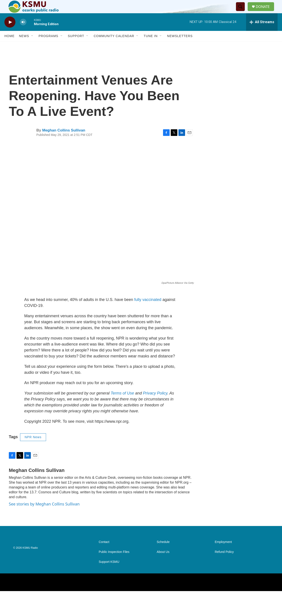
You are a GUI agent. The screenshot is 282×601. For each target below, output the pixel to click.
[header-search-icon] (242, 11)
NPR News (33, 447)
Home (9, 46)
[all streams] (262, 32)
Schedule (163, 552)
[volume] (23, 32)
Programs (48, 46)
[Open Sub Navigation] (32, 46)
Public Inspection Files (114, 561)
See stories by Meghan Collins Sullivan (44, 513)
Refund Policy (224, 561)
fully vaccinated (147, 309)
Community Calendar (114, 46)
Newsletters (180, 46)
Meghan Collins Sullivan (63, 140)
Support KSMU (109, 571)
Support (76, 46)
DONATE (265, 11)
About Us (163, 561)
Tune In (151, 46)
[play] (9, 32)
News (24, 46)
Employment (223, 552)
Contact (104, 552)
